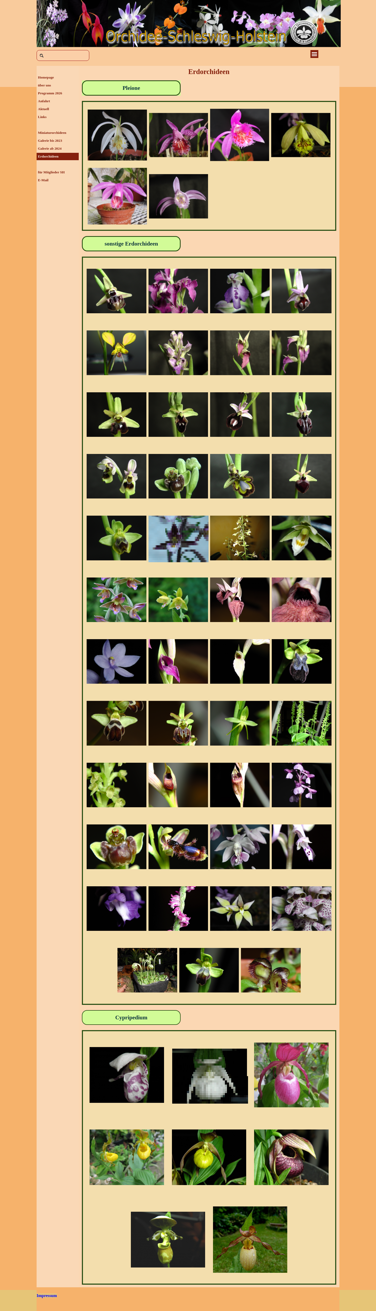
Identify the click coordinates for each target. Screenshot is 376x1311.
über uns (44, 85)
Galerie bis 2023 (50, 141)
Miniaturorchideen (52, 133)
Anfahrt (44, 101)
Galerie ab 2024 (50, 148)
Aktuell (43, 109)
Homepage (46, 77)
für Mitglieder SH (51, 172)
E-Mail (43, 180)
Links (42, 117)
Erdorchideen (48, 156)
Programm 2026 (50, 93)
